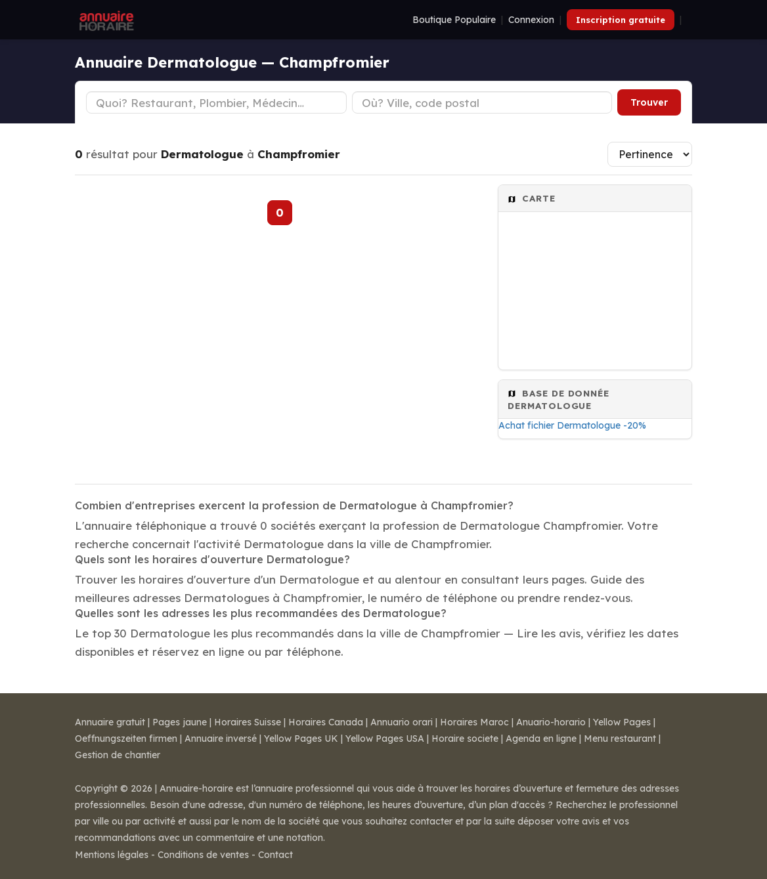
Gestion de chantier (117, 755)
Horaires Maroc (474, 722)
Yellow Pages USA (384, 738)
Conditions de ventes (203, 855)
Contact (275, 855)
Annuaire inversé (221, 738)
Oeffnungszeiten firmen (126, 738)
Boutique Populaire (454, 20)
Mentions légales (111, 855)
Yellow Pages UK (301, 738)
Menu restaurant (620, 738)
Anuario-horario (551, 722)
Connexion (531, 20)
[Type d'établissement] (216, 102)
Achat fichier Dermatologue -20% (572, 425)
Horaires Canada (325, 722)
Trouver (649, 102)
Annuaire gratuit (110, 722)
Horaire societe (464, 738)
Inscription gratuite (620, 19)
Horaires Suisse (247, 722)
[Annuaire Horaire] (105, 20)
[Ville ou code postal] (482, 102)
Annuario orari (401, 722)
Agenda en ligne (541, 738)
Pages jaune (179, 722)
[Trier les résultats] (649, 154)
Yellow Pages (622, 722)
